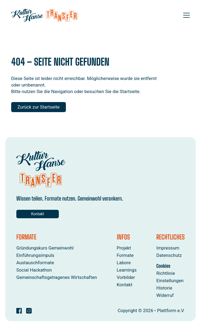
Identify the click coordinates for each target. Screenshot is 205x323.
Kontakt (35, 214)
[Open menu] (186, 15)
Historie (164, 288)
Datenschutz (169, 255)
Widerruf (165, 295)
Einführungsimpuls (35, 255)
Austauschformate (35, 263)
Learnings (126, 270)
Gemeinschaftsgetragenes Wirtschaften (56, 277)
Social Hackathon (34, 270)
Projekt (124, 248)
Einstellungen (169, 280)
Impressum (167, 248)
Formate (125, 255)
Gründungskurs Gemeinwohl (45, 248)
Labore (124, 263)
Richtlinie (165, 273)
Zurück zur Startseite (38, 107)
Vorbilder (126, 277)
